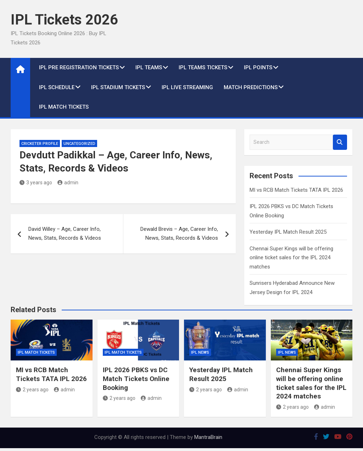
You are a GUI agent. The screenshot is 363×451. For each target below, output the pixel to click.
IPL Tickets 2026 (64, 19)
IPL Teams (148, 67)
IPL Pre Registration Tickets (79, 67)
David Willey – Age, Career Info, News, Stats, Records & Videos (64, 233)
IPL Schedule (56, 87)
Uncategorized (79, 143)
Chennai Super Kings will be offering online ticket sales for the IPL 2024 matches (291, 257)
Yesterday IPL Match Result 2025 (288, 232)
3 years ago (35, 182)
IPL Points (258, 67)
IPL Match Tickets (64, 107)
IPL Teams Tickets (203, 67)
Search (340, 142)
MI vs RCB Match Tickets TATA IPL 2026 (296, 190)
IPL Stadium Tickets (118, 87)
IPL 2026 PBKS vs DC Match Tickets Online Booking (136, 378)
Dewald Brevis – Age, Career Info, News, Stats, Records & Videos (179, 233)
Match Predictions (251, 87)
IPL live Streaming (187, 87)
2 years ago (32, 389)
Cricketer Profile (39, 143)
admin (67, 182)
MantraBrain (208, 437)
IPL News (200, 352)
